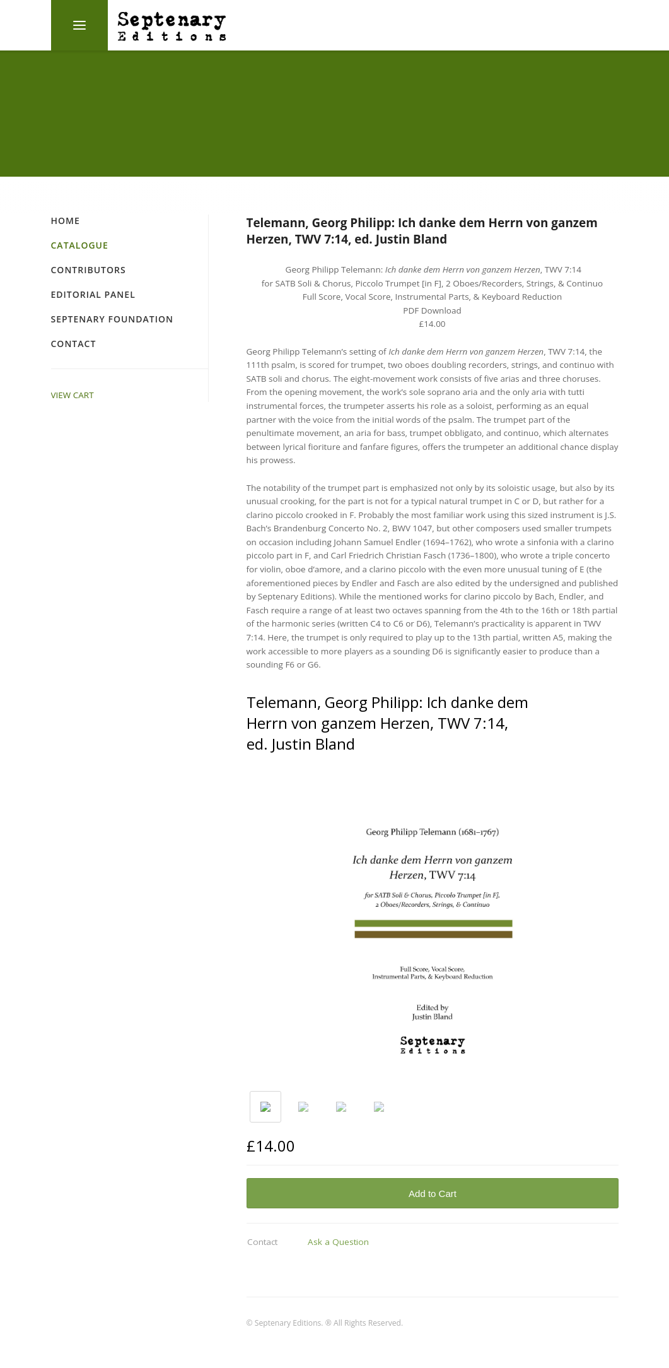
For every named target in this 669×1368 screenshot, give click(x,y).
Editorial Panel (93, 294)
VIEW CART (72, 395)
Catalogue (79, 245)
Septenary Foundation (112, 319)
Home (65, 221)
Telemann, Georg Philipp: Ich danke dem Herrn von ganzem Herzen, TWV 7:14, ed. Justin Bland (422, 231)
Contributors (88, 270)
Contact (73, 344)
